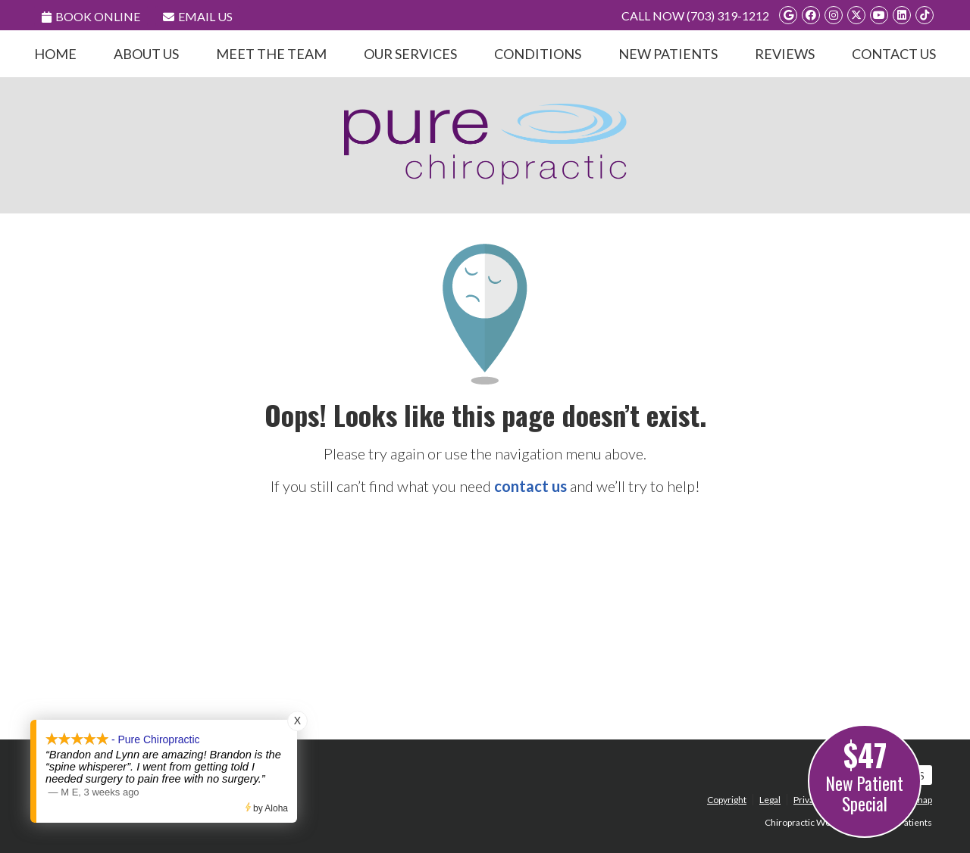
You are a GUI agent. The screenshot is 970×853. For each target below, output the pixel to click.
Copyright (726, 799)
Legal (770, 799)
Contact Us (894, 53)
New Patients (668, 53)
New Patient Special (864, 774)
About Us (146, 53)
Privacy (808, 799)
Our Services (410, 53)
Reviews (785, 53)
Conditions (537, 53)
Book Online (91, 16)
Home (55, 53)
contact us (530, 486)
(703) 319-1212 (728, 15)
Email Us (198, 16)
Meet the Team (271, 53)
